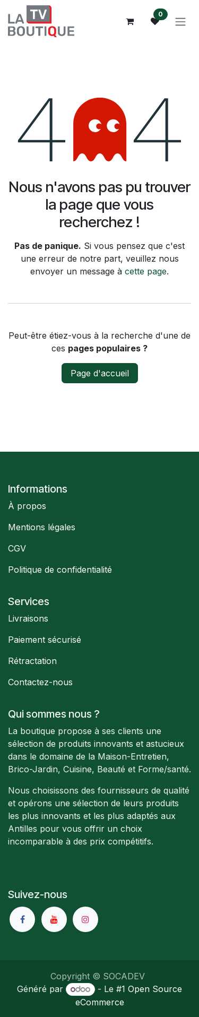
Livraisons (28, 618)
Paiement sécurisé (44, 639)
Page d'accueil (100, 373)
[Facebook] (22, 919)
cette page (146, 271)
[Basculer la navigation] (180, 21)
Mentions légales (41, 527)
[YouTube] (54, 919)
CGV (17, 548)
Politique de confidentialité (60, 569)
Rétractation (32, 661)
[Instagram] (85, 919)
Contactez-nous (40, 682)
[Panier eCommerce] (129, 21)
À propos (27, 506)
